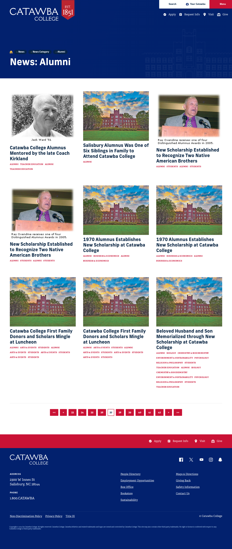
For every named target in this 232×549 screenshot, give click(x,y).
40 (139, 412)
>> (177, 412)
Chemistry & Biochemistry (193, 353)
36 (102, 412)
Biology (171, 353)
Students (172, 166)
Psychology (201, 358)
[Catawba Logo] (29, 459)
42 (159, 412)
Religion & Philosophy (169, 362)
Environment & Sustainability (174, 358)
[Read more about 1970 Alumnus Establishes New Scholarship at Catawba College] (116, 210)
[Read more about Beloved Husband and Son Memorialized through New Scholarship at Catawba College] (189, 301)
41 (149, 412)
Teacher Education (31, 164)
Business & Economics (106, 256)
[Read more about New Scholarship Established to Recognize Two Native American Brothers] (189, 118)
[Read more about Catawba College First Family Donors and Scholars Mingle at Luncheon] (43, 301)
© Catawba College (210, 516)
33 (72, 412)
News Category (41, 52)
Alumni (61, 52)
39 (129, 412)
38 (120, 412)
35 (92, 412)
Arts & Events (28, 347)
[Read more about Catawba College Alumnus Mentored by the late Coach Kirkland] (43, 117)
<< (54, 412)
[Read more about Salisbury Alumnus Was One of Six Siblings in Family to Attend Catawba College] (116, 116)
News (21, 52)
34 (82, 412)
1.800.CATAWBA (22, 498)
